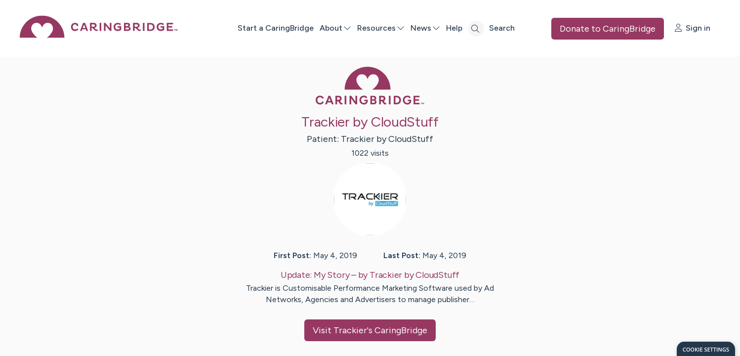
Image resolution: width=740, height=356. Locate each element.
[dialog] (706, 349)
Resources (381, 28)
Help (454, 28)
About (335, 28)
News (425, 28)
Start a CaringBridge (276, 28)
